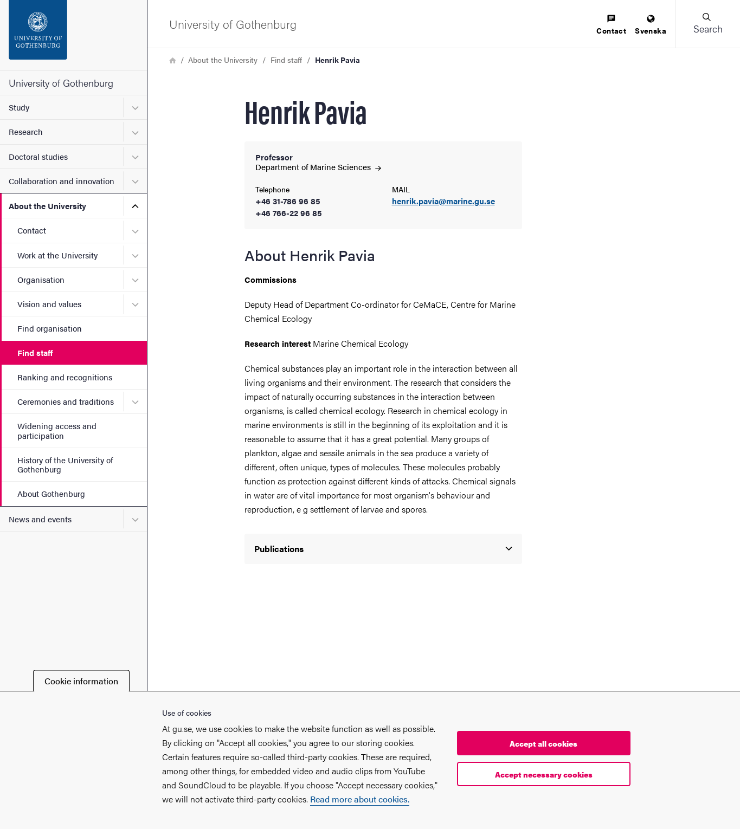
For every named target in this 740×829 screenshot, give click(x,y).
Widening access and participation (56, 430)
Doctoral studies (38, 156)
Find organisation (49, 328)
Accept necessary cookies (544, 774)
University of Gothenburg (61, 82)
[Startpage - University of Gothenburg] (73, 35)
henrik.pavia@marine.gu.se (443, 201)
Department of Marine (318, 166)
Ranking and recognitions (64, 377)
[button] (707, 24)
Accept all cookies (543, 743)
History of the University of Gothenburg (65, 464)
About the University (47, 205)
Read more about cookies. (359, 799)
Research (26, 131)
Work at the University (57, 255)
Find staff (35, 352)
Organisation (41, 279)
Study (19, 107)
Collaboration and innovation (61, 180)
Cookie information (81, 681)
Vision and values (49, 303)
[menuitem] (611, 25)
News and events (40, 518)
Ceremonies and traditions (65, 401)
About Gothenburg (51, 493)
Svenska (650, 25)
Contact (31, 230)
